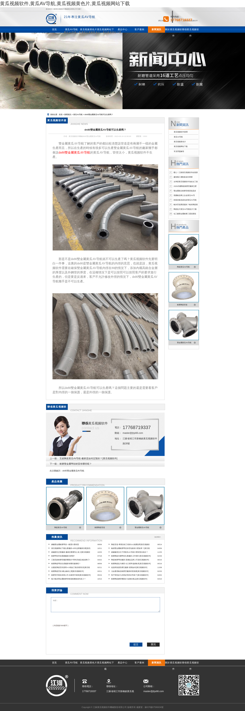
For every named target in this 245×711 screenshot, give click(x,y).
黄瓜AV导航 (77, 114)
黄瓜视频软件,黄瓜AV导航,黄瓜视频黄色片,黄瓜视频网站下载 (65, 3)
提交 (135, 644)
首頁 (60, 114)
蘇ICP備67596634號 (154, 707)
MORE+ (157, 537)
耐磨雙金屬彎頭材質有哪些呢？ (76, 463)
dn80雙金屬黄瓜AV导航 (73, 471)
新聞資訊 (67, 114)
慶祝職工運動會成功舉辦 (183, 177)
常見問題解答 (179, 151)
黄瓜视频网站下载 (181, 146)
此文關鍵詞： (56, 471)
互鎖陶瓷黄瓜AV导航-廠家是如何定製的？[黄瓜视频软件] (88, 458)
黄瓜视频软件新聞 (181, 132)
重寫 (153, 644)
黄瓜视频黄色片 (180, 142)
